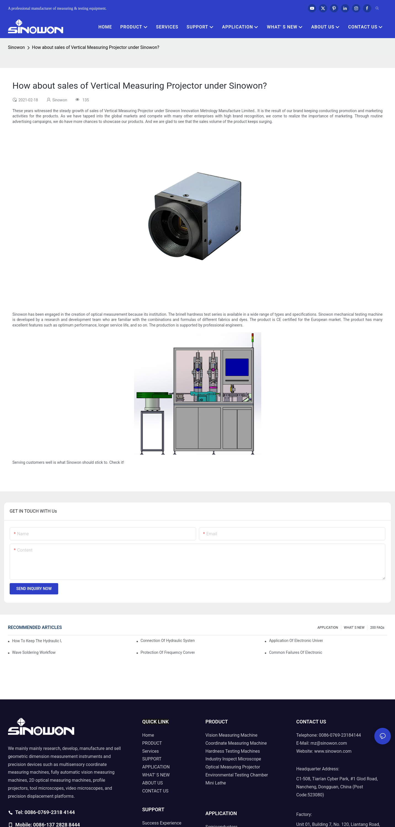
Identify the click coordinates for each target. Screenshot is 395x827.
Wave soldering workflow (34, 652)
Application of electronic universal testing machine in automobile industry (296, 640)
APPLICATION (327, 628)
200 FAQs (377, 628)
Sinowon (16, 47)
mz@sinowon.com (329, 743)
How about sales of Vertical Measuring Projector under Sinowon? (95, 47)
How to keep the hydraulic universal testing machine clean (37, 641)
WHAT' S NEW (354, 628)
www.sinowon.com (332, 751)
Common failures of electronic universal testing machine (296, 652)
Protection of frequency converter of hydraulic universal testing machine (167, 652)
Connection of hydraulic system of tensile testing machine (167, 640)
